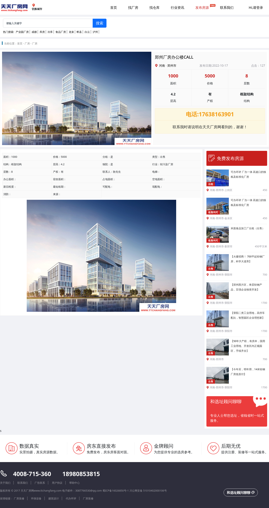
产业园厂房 (22, 32)
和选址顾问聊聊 (241, 492)
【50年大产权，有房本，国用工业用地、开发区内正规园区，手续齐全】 (248, 345)
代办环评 (71, 498)
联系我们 (227, 7)
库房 (42, 32)
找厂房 (133, 7)
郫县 (79, 32)
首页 (113, 7)
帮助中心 (74, 482)
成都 (34, 32)
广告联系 (40, 482)
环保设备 (36, 498)
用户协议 (57, 482)
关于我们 (5, 482)
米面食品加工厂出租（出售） (248, 228)
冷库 (50, 32)
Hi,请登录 (256, 7)
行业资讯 (177, 7)
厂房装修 (19, 498)
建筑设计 (53, 498)
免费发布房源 (226, 158)
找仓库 (154, 7)
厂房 (27, 43)
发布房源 (202, 7)
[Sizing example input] (48, 23)
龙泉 (71, 32)
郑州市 (171, 65)
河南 (162, 65)
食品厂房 (60, 32)
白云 (87, 32)
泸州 (95, 32)
